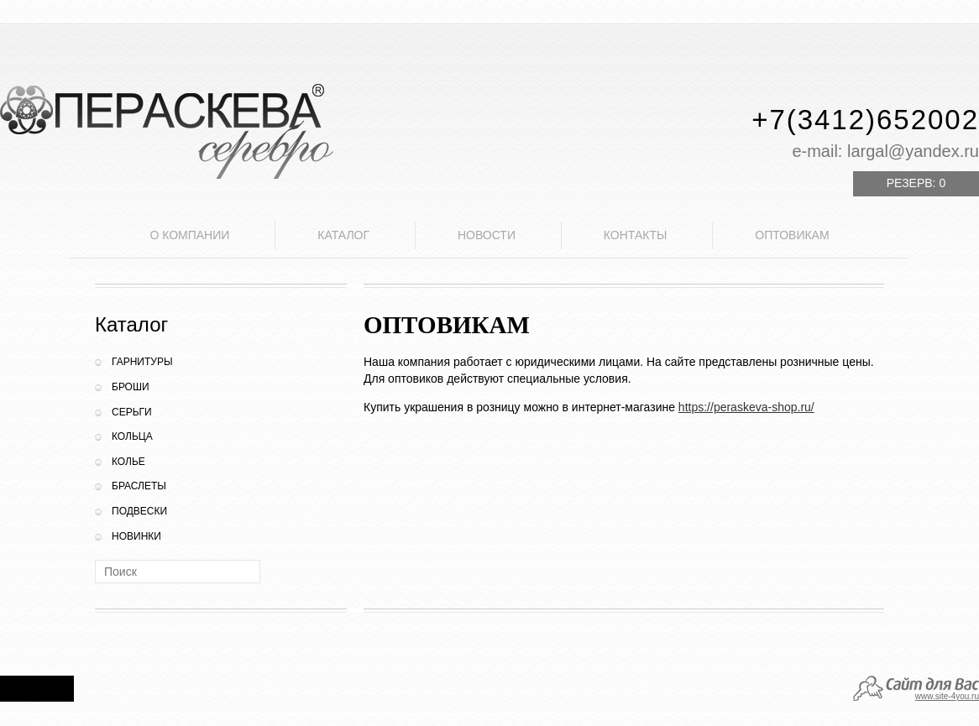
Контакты (636, 235)
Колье (128, 461)
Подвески (139, 511)
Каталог (343, 235)
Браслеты (139, 486)
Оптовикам (792, 235)
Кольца (132, 436)
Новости (487, 235)
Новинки (136, 536)
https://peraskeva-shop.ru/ (746, 407)
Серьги (132, 412)
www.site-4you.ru (947, 696)
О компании (189, 235)
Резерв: (916, 183)
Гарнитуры (142, 362)
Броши (130, 387)
